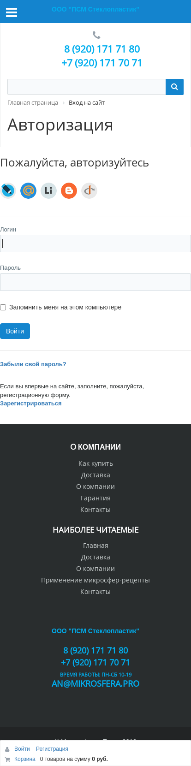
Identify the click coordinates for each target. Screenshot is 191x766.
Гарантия (96, 497)
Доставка (95, 474)
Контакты (95, 509)
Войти (22, 749)
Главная (95, 545)
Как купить (95, 463)
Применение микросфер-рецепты (95, 580)
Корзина (25, 759)
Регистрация (52, 749)
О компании (95, 486)
